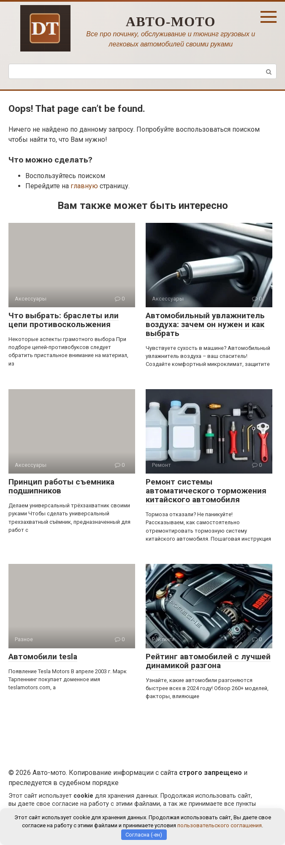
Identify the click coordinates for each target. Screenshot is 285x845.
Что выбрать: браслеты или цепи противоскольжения (63, 320)
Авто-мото (171, 21)
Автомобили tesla (42, 656)
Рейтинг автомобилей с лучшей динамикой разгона (208, 661)
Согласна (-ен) (143, 834)
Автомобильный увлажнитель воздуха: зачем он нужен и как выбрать (205, 324)
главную (84, 186)
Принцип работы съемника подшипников (61, 486)
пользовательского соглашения (219, 825)
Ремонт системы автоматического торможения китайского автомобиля (206, 490)
